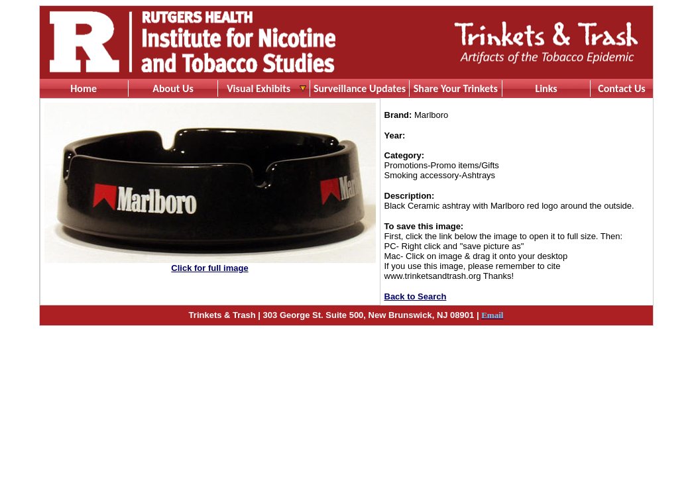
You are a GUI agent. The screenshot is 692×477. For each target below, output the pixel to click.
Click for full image (209, 268)
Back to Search (415, 296)
